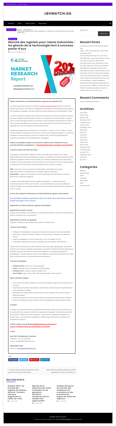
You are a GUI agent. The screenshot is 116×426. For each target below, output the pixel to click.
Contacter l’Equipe (22, 4)
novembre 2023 (85, 150)
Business (11, 23)
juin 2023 (83, 159)
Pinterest (34, 359)
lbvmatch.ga (58, 13)
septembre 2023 (85, 154)
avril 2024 (83, 137)
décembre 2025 (85, 120)
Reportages (42, 23)
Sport (20, 23)
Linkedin (45, 359)
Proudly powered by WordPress (44, 419)
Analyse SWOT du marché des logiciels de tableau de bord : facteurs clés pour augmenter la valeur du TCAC (17, 392)
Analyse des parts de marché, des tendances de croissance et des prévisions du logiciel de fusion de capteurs (66, 392)
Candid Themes (77, 419)
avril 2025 (83, 135)
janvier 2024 (84, 145)
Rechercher (83, 30)
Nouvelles (83, 178)
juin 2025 (83, 132)
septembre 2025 (85, 127)
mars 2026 (83, 112)
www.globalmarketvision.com (26, 348)
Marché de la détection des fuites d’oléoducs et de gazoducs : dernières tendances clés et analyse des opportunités (41, 393)
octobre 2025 (84, 125)
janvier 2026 (84, 117)
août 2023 (83, 157)
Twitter (24, 359)
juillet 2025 (83, 130)
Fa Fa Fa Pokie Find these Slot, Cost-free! (93, 56)
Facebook (13, 359)
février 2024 (84, 142)
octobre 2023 (84, 152)
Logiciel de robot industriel (48, 106)
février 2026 (84, 115)
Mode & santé (30, 23)
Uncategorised (85, 185)
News (82, 175)
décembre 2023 (85, 147)
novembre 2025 (85, 122)
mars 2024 (83, 140)
